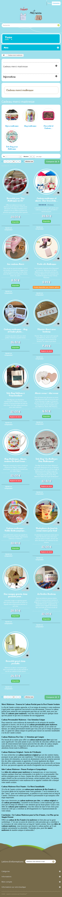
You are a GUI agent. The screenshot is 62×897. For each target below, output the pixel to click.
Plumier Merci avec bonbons (46, 330)
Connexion (56, 3)
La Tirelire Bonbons (46, 594)
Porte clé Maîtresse (46, 264)
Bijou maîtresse (11, 126)
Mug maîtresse (30, 126)
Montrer (26, 156)
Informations (9, 76)
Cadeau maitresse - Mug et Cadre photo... (15, 330)
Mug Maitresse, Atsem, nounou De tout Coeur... (15, 459)
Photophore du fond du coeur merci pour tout (46, 529)
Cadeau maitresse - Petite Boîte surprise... (15, 529)
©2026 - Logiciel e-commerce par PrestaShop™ (14, 894)
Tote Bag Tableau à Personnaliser (15, 394)
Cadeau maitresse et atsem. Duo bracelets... (46, 199)
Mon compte (7, 882)
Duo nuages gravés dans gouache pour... (15, 595)
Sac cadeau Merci (15, 264)
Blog (49, 3)
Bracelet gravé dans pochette (15, 662)
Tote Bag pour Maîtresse (12, 147)
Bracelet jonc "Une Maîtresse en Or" (16, 199)
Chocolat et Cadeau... (48, 127)
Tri (4, 156)
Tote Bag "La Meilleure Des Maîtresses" (46, 459)
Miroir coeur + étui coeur (46, 393)
